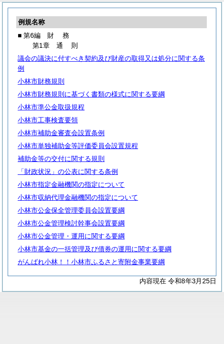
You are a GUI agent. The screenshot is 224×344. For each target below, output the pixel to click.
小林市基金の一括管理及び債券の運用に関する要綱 (94, 249)
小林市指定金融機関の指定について (71, 184)
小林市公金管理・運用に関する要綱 (71, 236)
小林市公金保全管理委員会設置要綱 (71, 210)
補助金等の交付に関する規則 (61, 158)
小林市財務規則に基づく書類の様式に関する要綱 (91, 94)
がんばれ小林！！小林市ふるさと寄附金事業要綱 (91, 262)
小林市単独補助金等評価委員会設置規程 (78, 146)
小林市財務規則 (41, 81)
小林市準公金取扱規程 (51, 107)
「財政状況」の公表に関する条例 (68, 171)
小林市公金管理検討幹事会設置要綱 (71, 223)
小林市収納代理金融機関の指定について (78, 197)
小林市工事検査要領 (48, 120)
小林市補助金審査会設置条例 (61, 133)
